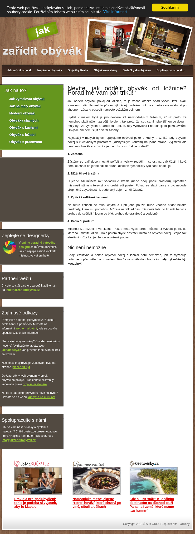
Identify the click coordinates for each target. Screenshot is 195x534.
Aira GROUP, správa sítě (162, 524)
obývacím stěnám (35, 384)
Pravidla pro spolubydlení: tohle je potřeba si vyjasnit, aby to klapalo (35, 502)
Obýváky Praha (78, 70)
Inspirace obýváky (49, 70)
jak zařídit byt (21, 367)
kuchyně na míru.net (41, 397)
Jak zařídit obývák (19, 70)
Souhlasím (170, 7)
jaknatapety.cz (11, 350)
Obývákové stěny (105, 70)
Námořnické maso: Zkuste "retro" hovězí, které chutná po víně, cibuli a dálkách (97, 502)
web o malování (26, 328)
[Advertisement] (85, 284)
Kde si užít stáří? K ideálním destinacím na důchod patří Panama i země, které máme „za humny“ (152, 504)
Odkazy (185, 524)
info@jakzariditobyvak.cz (23, 290)
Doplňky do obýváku (170, 70)
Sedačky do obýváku (137, 70)
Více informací (115, 11)
